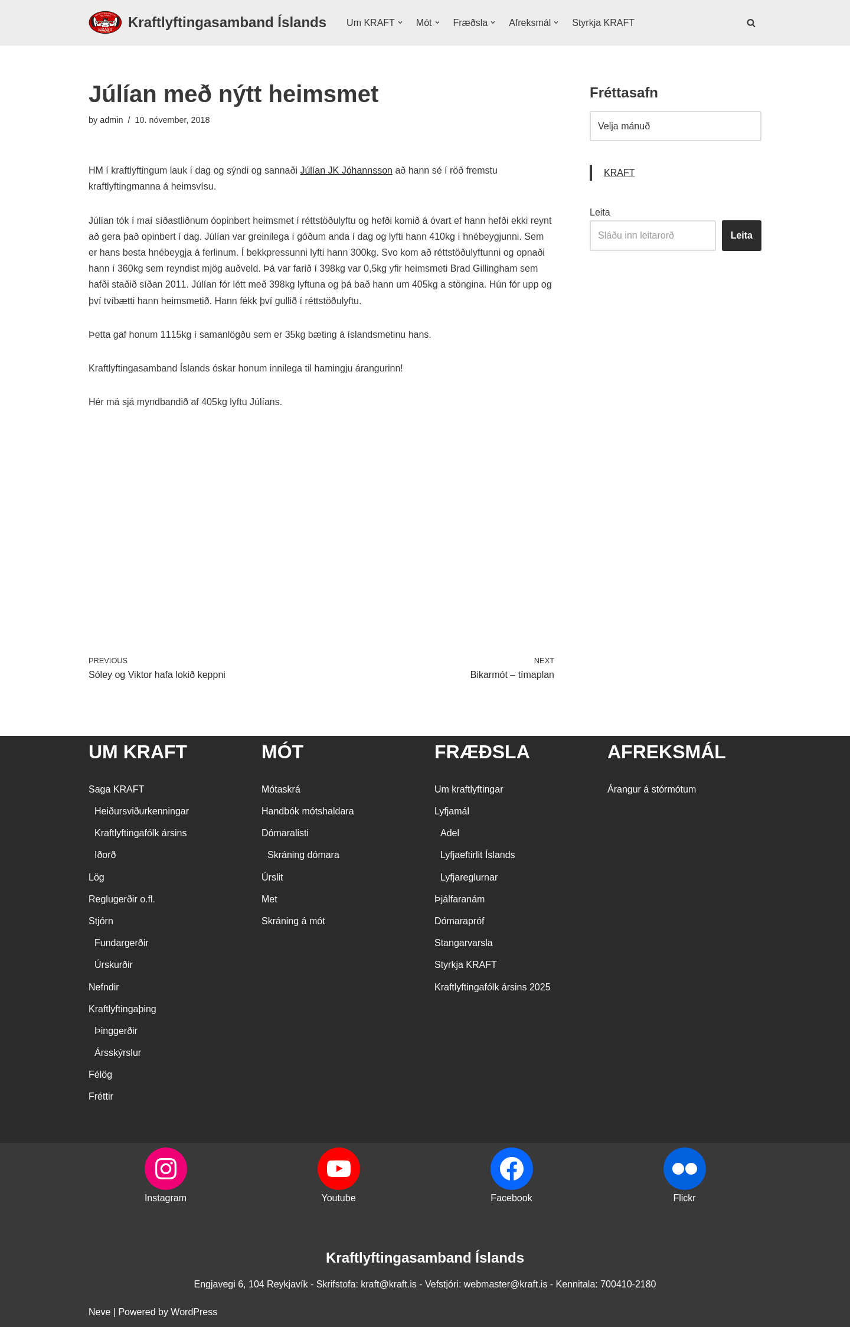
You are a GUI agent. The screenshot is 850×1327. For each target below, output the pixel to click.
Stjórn (101, 921)
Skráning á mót (293, 921)
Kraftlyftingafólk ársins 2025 (492, 987)
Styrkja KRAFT (603, 23)
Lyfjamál (451, 811)
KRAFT (619, 173)
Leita (600, 212)
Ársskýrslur (117, 1053)
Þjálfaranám (459, 899)
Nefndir (104, 987)
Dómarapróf (459, 921)
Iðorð (105, 855)
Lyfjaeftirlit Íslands (477, 855)
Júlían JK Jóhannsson (346, 170)
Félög (100, 1075)
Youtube (338, 1198)
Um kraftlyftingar (468, 789)
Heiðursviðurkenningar (141, 811)
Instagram (166, 1198)
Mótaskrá (280, 789)
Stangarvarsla (463, 943)
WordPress (194, 1312)
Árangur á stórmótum (651, 789)
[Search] (751, 22)
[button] (400, 22)
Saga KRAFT (116, 789)
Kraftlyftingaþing (122, 1009)
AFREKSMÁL (666, 751)
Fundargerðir (121, 943)
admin (111, 120)
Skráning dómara (303, 855)
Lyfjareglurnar (469, 877)
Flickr (684, 1198)
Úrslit (272, 877)
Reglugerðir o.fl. (122, 899)
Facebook (511, 1198)
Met (269, 899)
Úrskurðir (113, 965)
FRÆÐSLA (482, 751)
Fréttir (101, 1096)
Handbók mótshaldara (307, 811)
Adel (449, 833)
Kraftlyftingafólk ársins (140, 833)
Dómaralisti (285, 833)
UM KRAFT (138, 751)
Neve (99, 1312)
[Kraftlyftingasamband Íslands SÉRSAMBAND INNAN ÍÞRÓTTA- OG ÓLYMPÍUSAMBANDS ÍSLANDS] (207, 23)
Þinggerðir (116, 1031)
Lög (96, 877)
